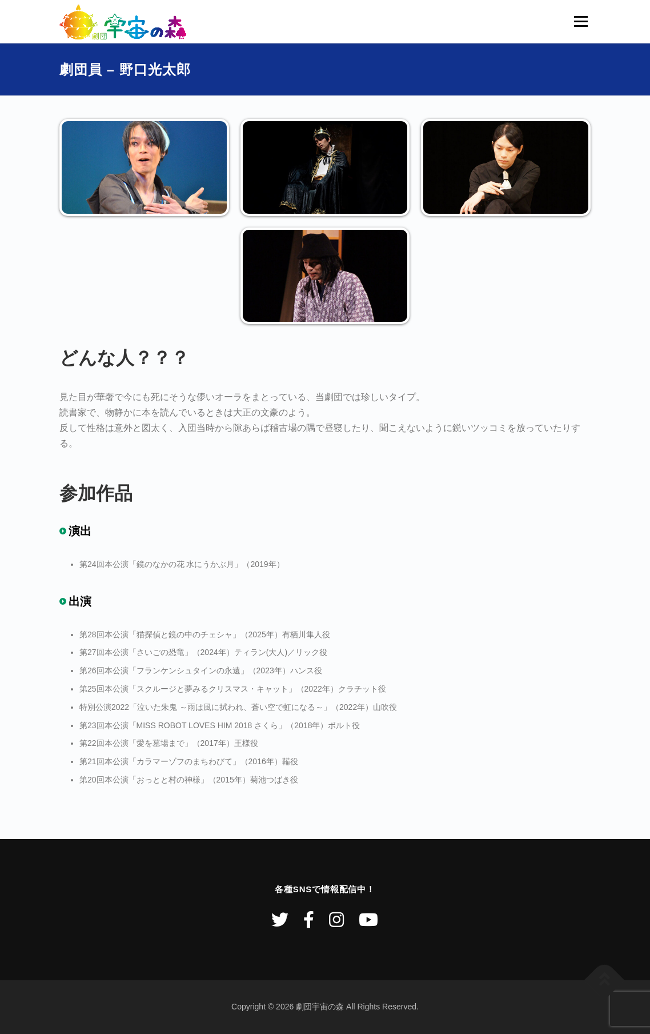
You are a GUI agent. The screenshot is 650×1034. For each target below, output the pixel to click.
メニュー (581, 21)
